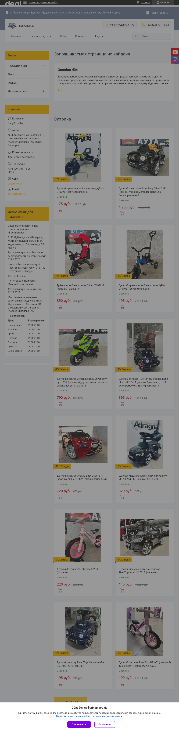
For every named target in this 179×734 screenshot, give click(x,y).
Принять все (79, 724)
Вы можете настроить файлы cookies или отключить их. (88, 716)
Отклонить (105, 724)
